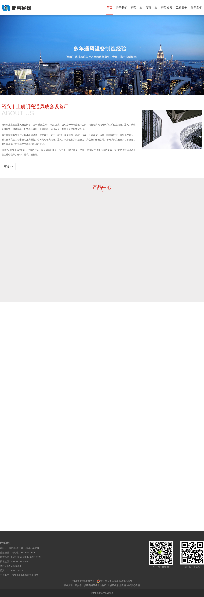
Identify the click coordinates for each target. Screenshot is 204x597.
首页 (109, 7)
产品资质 (166, 7)
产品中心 (136, 7)
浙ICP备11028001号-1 (83, 580)
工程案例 (181, 7)
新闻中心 (151, 7)
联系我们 (196, 7)
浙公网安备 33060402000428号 (116, 580)
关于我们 (121, 7)
